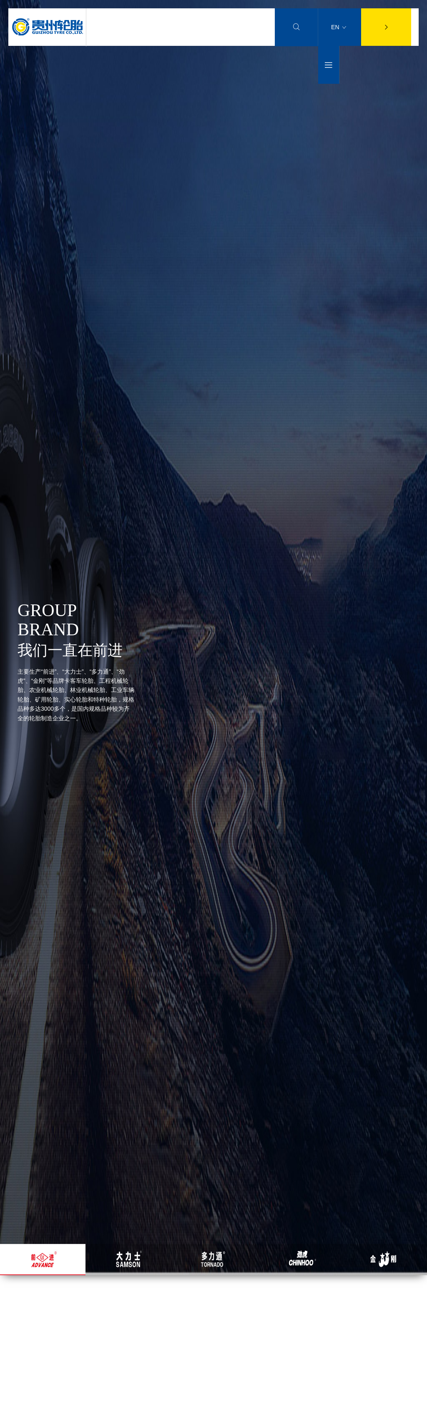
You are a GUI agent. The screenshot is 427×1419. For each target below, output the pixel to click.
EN (338, 27)
